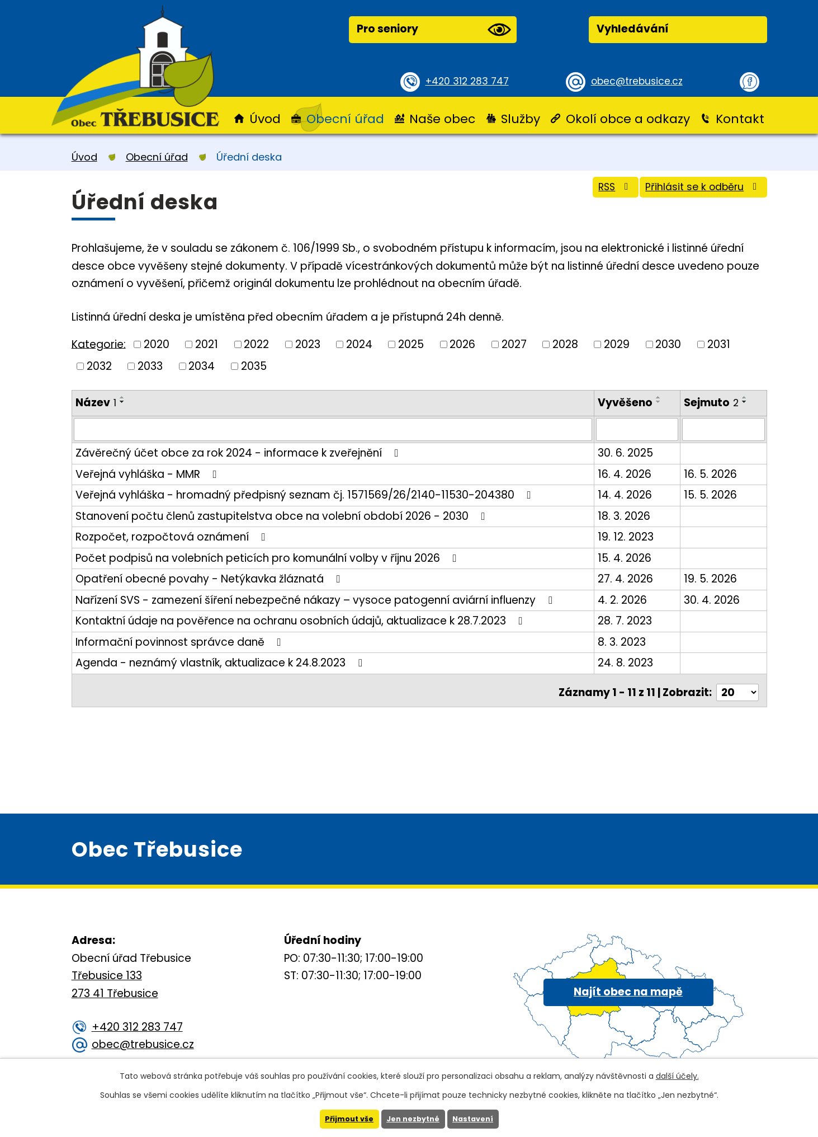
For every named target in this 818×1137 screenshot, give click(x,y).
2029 (617, 344)
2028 (565, 344)
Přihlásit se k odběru (695, 192)
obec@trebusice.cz (640, 80)
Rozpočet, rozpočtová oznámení (172, 536)
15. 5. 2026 (711, 494)
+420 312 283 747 (471, 80)
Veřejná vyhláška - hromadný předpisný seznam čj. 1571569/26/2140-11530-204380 (305, 494)
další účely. (677, 1074)
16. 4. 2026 (626, 473)
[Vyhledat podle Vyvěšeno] (638, 429)
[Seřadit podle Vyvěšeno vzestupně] (660, 397)
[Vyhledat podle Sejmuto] (724, 429)
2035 (254, 365)
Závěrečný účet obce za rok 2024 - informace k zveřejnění (239, 452)
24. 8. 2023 (627, 662)
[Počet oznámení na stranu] (737, 687)
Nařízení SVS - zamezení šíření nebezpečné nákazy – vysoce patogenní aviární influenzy (316, 599)
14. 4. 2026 (626, 494)
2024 (359, 344)
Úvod (265, 119)
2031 (718, 344)
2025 (411, 344)
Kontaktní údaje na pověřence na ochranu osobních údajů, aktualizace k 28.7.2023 (301, 620)
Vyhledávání (633, 28)
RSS (592, 192)
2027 (514, 344)
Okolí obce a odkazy (628, 119)
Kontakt (740, 119)
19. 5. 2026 (711, 578)
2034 (201, 365)
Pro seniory (434, 29)
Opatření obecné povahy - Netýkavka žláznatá (210, 578)
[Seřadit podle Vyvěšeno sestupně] (660, 402)
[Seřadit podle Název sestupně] (122, 402)
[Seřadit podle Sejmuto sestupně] (746, 402)
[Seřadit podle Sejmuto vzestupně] (746, 397)
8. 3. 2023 (623, 641)
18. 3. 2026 (625, 515)
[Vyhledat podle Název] (334, 429)
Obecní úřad (345, 119)
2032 (99, 365)
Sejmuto (712, 402)
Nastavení (478, 1118)
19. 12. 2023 (627, 536)
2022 (256, 344)
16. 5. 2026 (711, 473)
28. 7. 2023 (626, 620)
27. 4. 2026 (627, 578)
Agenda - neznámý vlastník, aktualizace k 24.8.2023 (221, 662)
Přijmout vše (344, 1118)
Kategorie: (99, 343)
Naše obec (442, 119)
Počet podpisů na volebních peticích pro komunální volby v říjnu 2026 (268, 557)
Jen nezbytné (413, 1118)
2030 (668, 344)
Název (95, 402)
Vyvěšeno (626, 402)
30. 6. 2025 (627, 452)
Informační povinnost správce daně (180, 641)
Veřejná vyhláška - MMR (148, 473)
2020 (156, 344)
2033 (150, 365)
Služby (520, 119)
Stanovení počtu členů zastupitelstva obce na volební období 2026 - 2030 (282, 515)
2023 (307, 344)
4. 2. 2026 (624, 599)
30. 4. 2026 (713, 599)
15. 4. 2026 (626, 557)
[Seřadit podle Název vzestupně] (122, 397)
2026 (462, 344)
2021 (206, 344)
